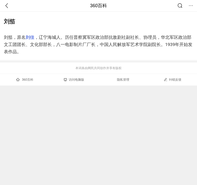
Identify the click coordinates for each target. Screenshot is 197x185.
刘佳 (30, 37)
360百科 (98, 5)
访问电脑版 (74, 79)
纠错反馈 (172, 79)
